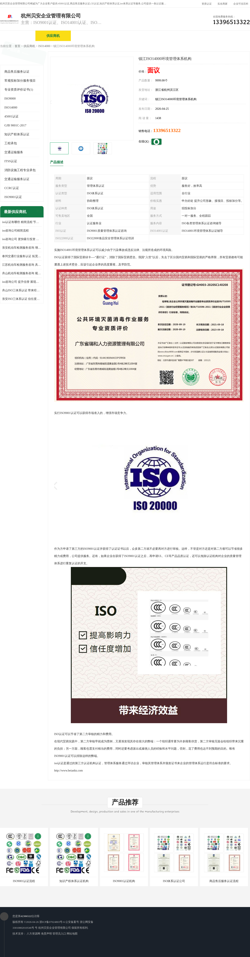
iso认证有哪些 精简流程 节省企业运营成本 (22, 222)
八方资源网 (33, 933)
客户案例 (230, 35)
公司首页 (17, 35)
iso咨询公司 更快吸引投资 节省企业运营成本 (22, 239)
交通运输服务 (13, 152)
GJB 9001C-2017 (15, 125)
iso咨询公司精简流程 (15, 230)
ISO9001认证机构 (124, 881)
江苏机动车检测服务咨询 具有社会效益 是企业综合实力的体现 (22, 264)
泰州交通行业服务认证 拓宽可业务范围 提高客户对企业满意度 (22, 256)
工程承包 (10, 143)
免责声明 (46, 933)
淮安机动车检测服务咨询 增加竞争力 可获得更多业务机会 (22, 247)
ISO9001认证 (13, 197)
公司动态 (194, 35)
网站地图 (72, 933)
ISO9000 (10, 98)
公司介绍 (124, 35)
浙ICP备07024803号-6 (52, 921)
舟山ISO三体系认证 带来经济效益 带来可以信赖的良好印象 (22, 290)
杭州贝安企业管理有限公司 (54, 927)
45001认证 (11, 116)
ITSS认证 (10, 161)
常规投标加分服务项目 (20, 80)
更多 (38, 211)
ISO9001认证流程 (24, 881)
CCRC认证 (11, 188)
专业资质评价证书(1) (18, 89)
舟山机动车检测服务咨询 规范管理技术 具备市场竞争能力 (22, 273)
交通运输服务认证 (16, 179)
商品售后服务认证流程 (224, 881)
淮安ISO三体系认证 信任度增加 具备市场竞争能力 (22, 298)
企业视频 (88, 35)
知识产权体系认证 (16, 134)
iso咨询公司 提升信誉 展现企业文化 (22, 281)
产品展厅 (159, 35)
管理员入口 (59, 933)
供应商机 (53, 35)
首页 (17, 46)
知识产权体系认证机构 (74, 881)
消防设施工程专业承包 (20, 170)
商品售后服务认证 (16, 71)
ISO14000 (44, 46)
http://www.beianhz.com (68, 770)
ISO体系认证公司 (174, 881)
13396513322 (167, 130)
